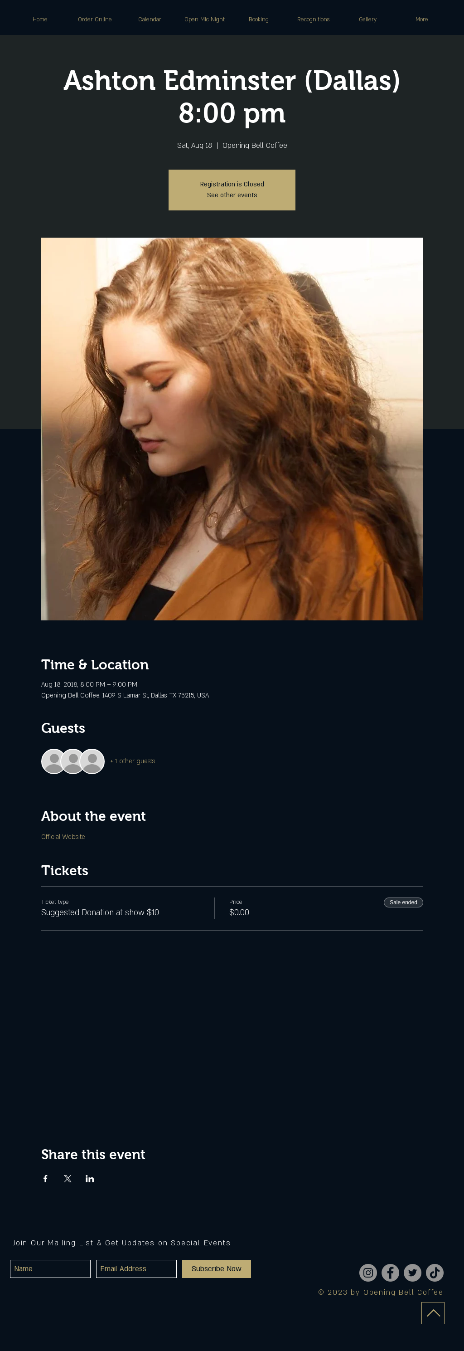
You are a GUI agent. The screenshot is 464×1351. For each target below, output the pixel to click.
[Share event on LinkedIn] (90, 1178)
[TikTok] (435, 1273)
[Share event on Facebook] (45, 1178)
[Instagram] (368, 1273)
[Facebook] (390, 1273)
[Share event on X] (67, 1178)
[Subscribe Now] (216, 1269)
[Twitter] (412, 1273)
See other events (232, 195)
